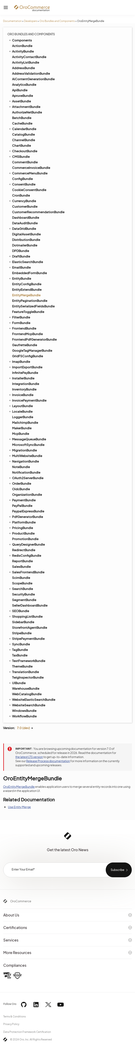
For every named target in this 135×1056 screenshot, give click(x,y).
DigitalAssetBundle (26, 234)
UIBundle (17, 683)
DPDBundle (20, 251)
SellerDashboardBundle (29, 605)
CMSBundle (19, 156)
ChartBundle (21, 145)
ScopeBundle (22, 583)
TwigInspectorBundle (28, 677)
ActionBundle (22, 46)
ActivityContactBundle (29, 57)
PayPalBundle (22, 505)
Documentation (12, 21)
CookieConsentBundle (29, 190)
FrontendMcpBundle (27, 334)
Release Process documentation (48, 761)
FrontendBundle (22, 328)
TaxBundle (19, 655)
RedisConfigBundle (24, 555)
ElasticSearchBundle (25, 262)
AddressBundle (23, 68)
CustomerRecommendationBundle (38, 212)
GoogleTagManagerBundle (32, 350)
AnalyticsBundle (24, 84)
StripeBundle (22, 633)
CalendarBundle (22, 129)
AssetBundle (19, 101)
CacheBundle (22, 123)
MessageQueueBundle (27, 439)
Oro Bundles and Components (57, 21)
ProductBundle (21, 533)
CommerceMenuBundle (27, 173)
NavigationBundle (23, 461)
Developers (30, 21)
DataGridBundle (22, 228)
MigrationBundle (22, 450)
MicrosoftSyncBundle (28, 445)
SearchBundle (20, 588)
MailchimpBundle (25, 422)
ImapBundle (19, 361)
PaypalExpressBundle (28, 511)
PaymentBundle (22, 500)
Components (20, 40)
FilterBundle (19, 317)
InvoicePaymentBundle (27, 400)
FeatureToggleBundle (28, 312)
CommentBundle (25, 162)
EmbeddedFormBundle (29, 273)
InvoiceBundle (20, 395)
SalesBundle (21, 566)
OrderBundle (19, 483)
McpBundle (20, 433)
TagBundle (18, 649)
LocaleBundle (20, 411)
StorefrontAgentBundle (29, 627)
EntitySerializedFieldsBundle (33, 306)
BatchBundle (21, 118)
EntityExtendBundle (27, 289)
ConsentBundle (21, 184)
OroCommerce (20, 901)
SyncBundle (19, 644)
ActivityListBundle (25, 62)
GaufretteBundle (24, 345)
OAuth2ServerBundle (25, 478)
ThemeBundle (22, 666)
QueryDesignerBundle (26, 544)
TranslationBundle (23, 672)
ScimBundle (21, 578)
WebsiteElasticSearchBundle (31, 699)
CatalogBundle (23, 134)
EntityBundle (19, 278)
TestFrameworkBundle (26, 661)
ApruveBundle (22, 95)
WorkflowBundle (22, 716)
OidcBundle (21, 489)
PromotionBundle (25, 539)
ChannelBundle (23, 140)
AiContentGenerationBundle (33, 79)
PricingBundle (20, 528)
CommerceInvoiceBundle (31, 168)
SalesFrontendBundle (26, 572)
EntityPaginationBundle (29, 300)
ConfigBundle (22, 179)
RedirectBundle (23, 550)
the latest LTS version (29, 757)
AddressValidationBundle (31, 73)
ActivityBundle (21, 51)
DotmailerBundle (24, 245)
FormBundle (19, 323)
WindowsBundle (24, 710)
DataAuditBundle (25, 223)
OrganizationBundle (27, 494)
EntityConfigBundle (26, 284)
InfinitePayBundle (25, 373)
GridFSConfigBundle (27, 356)
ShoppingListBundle (25, 616)
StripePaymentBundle (26, 638)
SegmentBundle (24, 600)
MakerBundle (22, 428)
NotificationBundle (26, 472)
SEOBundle (18, 611)
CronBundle (21, 195)
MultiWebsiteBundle (25, 456)
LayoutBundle (20, 406)
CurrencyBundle (22, 201)
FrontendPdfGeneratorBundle (34, 339)
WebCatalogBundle (27, 694)
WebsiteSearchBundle (26, 705)
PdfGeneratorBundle (25, 516)
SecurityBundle (23, 594)
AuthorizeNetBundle (27, 112)
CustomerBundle (24, 206)
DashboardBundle (25, 217)
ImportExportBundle (25, 367)
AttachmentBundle (24, 106)
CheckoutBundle (22, 151)
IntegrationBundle (25, 384)
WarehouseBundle (25, 688)
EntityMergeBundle (26, 295)
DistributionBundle (26, 240)
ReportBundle (22, 561)
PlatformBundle (22, 522)
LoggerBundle (22, 417)
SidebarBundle (23, 622)
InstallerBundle (21, 378)
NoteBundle (21, 467)
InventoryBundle (24, 389)
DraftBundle (19, 256)
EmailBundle (19, 267)
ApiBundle (19, 90)
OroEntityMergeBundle (19, 786)
